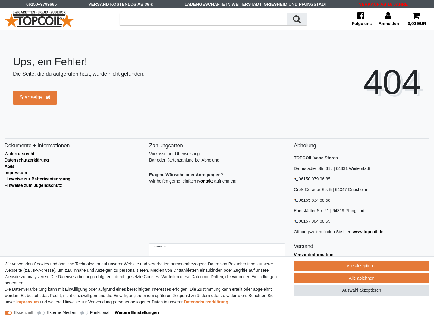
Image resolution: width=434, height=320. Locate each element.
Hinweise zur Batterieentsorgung (38, 179)
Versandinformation (313, 254)
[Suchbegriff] (203, 19)
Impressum (16, 172)
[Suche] (297, 19)
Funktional (100, 312)
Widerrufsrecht (19, 153)
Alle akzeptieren (362, 265)
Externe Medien (61, 312)
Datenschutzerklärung (27, 160)
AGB (9, 166)
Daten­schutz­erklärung (206, 302)
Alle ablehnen (362, 278)
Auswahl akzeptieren (361, 290)
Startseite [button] (35, 97)
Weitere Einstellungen (137, 312)
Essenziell (23, 312)
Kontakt (205, 181)
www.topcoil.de (368, 231)
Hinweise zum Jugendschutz (33, 185)
